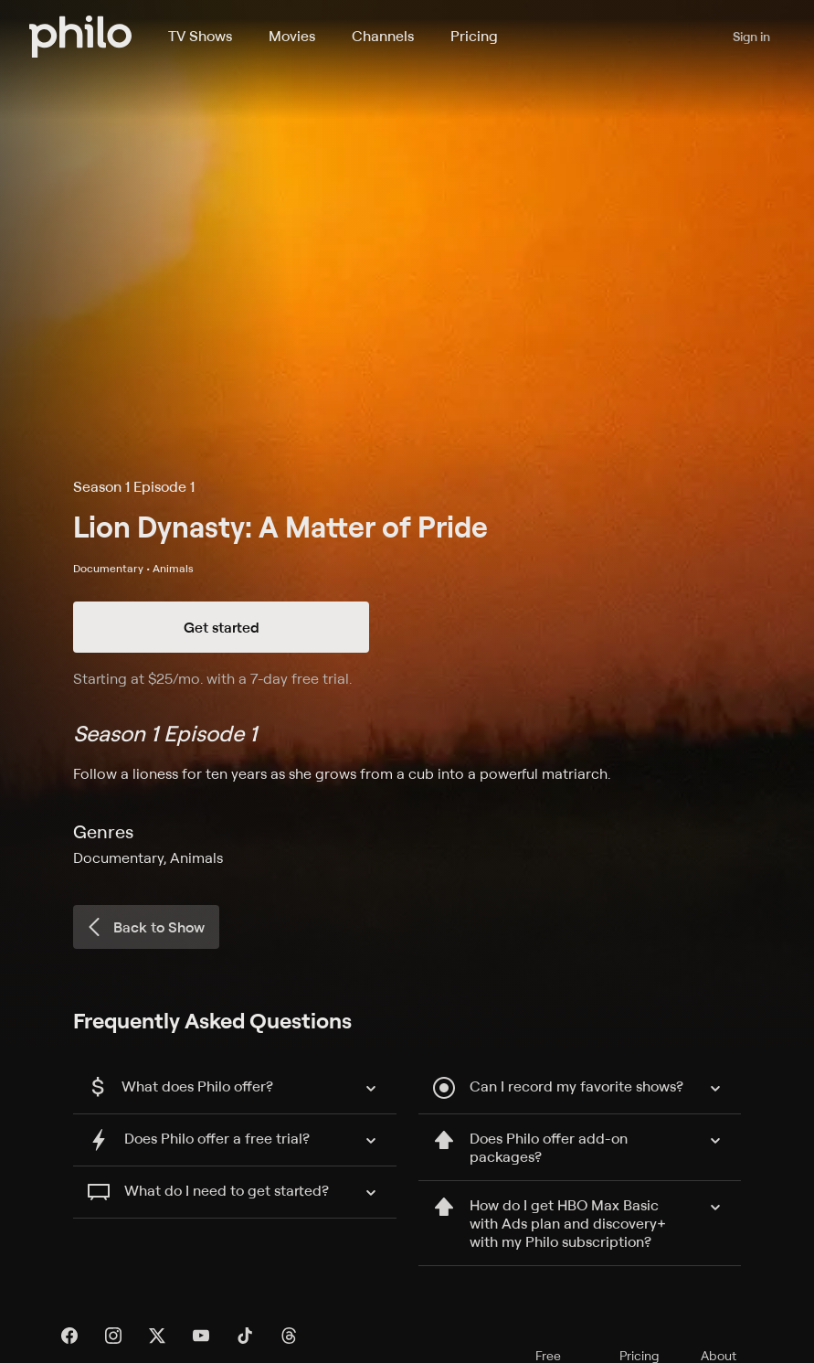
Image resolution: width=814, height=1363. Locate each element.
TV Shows (200, 36)
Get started (221, 627)
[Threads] (289, 1336)
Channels (383, 36)
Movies (292, 36)
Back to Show (144, 927)
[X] (157, 1336)
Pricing (474, 36)
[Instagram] (113, 1336)
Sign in (751, 36)
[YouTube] (201, 1336)
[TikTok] (245, 1336)
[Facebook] (69, 1336)
